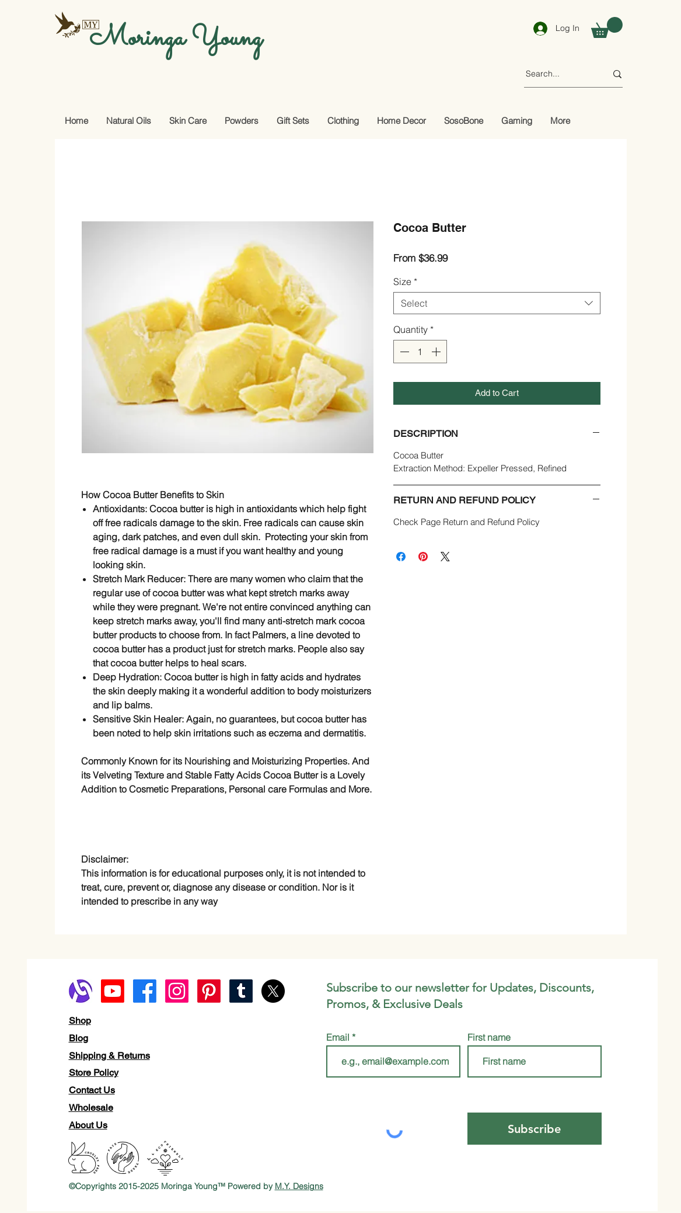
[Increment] (437, 351)
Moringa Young (175, 39)
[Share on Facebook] (401, 557)
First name (489, 1037)
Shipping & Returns (109, 1055)
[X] (273, 991)
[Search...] (557, 74)
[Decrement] (403, 351)
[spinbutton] (420, 351)
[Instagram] (176, 991)
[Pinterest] (209, 991)
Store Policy (93, 1072)
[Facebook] (144, 991)
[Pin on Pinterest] (423, 557)
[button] (607, 27)
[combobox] (496, 303)
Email (339, 1037)
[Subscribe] (534, 1129)
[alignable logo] (80, 991)
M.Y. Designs (299, 1186)
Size (405, 281)
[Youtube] (112, 991)
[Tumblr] (241, 991)
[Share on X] (445, 557)
